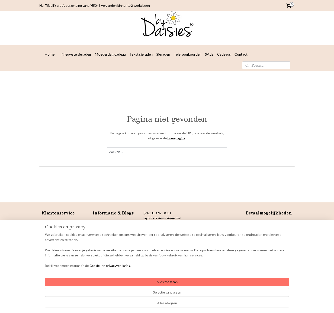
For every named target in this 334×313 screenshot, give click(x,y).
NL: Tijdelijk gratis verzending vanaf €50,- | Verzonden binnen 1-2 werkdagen (94, 5)
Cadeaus (224, 54)
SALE (209, 54)
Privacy (47, 237)
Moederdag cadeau (110, 54)
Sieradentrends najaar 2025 (112, 222)
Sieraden (163, 54)
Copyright (49, 248)
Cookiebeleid (51, 242)
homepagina (176, 138)
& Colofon (63, 248)
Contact (240, 54)
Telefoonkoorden (187, 54)
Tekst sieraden (141, 54)
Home (50, 54)
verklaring (59, 237)
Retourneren (51, 232)
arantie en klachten (58, 253)
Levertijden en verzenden (60, 222)
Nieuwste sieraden (76, 54)
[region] (136, 289)
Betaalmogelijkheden (57, 227)
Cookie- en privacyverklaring (104, 305)
